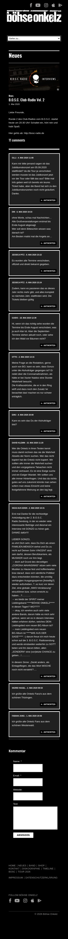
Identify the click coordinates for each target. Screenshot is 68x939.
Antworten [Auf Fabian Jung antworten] (49, 732)
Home (12, 865)
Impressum (16, 877)
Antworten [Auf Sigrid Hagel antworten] (49, 704)
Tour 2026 (24, 871)
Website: (17, 789)
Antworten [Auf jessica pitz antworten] (49, 271)
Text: (15, 804)
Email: (17, 775)
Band (32, 865)
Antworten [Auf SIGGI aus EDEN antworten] (49, 676)
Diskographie (31, 868)
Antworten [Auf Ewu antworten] (49, 431)
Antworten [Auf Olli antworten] (49, 200)
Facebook (31, 5)
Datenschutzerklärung (41, 877)
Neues (22, 865)
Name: (17, 761)
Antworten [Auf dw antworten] (49, 243)
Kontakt (14, 868)
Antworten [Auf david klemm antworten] (49, 497)
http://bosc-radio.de (34, 133)
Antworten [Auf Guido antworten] (49, 345)
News (11, 96)
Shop (41, 865)
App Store (53, 5)
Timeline (48, 868)
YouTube (38, 5)
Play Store (60, 5)
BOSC (12, 871)
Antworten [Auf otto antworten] (49, 403)
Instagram (46, 5)
